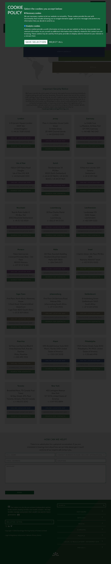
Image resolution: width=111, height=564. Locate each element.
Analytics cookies (32, 26)
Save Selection (36, 42)
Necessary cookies (32, 13)
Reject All (56, 42)
